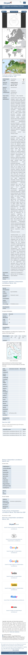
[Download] (20, 14)
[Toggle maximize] (24, 14)
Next (24, 11)
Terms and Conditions (14, 631)
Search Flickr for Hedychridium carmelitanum (14, 600)
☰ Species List (14, 11)
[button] (14, 37)
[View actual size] (16, 14)
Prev (4, 11)
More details (16, 651)
